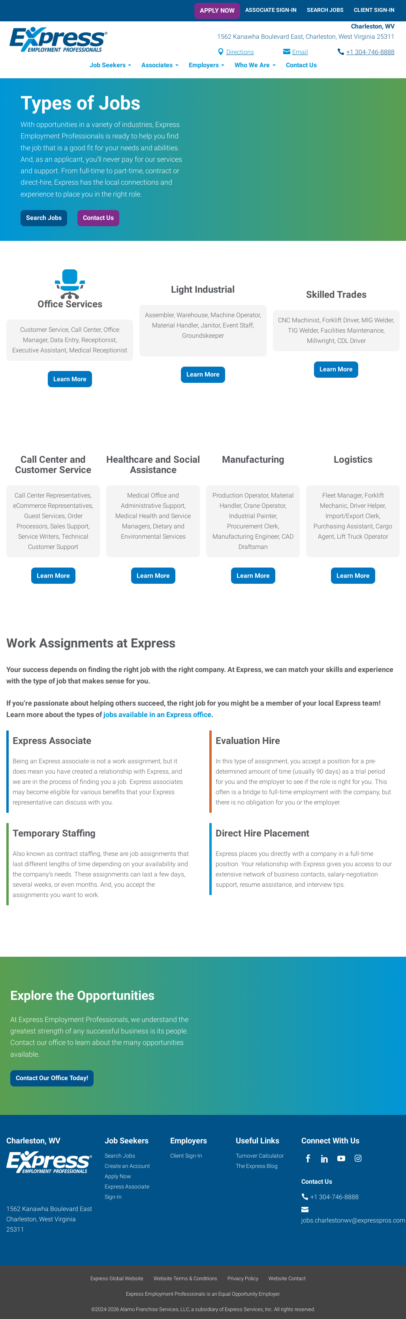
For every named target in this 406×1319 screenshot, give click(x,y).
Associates (157, 66)
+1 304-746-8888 (370, 53)
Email (300, 53)
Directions (240, 53)
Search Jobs (325, 10)
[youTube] (341, 1160)
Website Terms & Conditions (185, 1280)
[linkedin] (324, 1160)
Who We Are (252, 66)
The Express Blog (257, 1167)
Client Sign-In (374, 10)
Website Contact (287, 1280)
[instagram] (358, 1160)
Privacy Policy (242, 1280)
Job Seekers (108, 66)
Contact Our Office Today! (52, 1079)
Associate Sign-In (271, 10)
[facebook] (307, 1160)
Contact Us (301, 66)
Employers (204, 66)
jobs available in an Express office (156, 716)
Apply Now (217, 10)
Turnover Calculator (260, 1157)
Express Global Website (116, 1280)
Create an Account (127, 1167)
